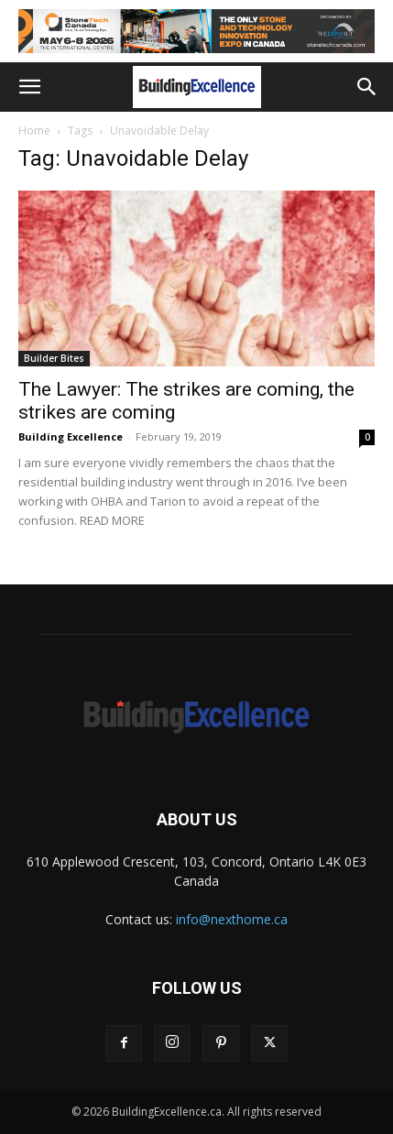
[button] (29, 87)
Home (34, 130)
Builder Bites (54, 358)
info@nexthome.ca (232, 919)
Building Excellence (70, 436)
